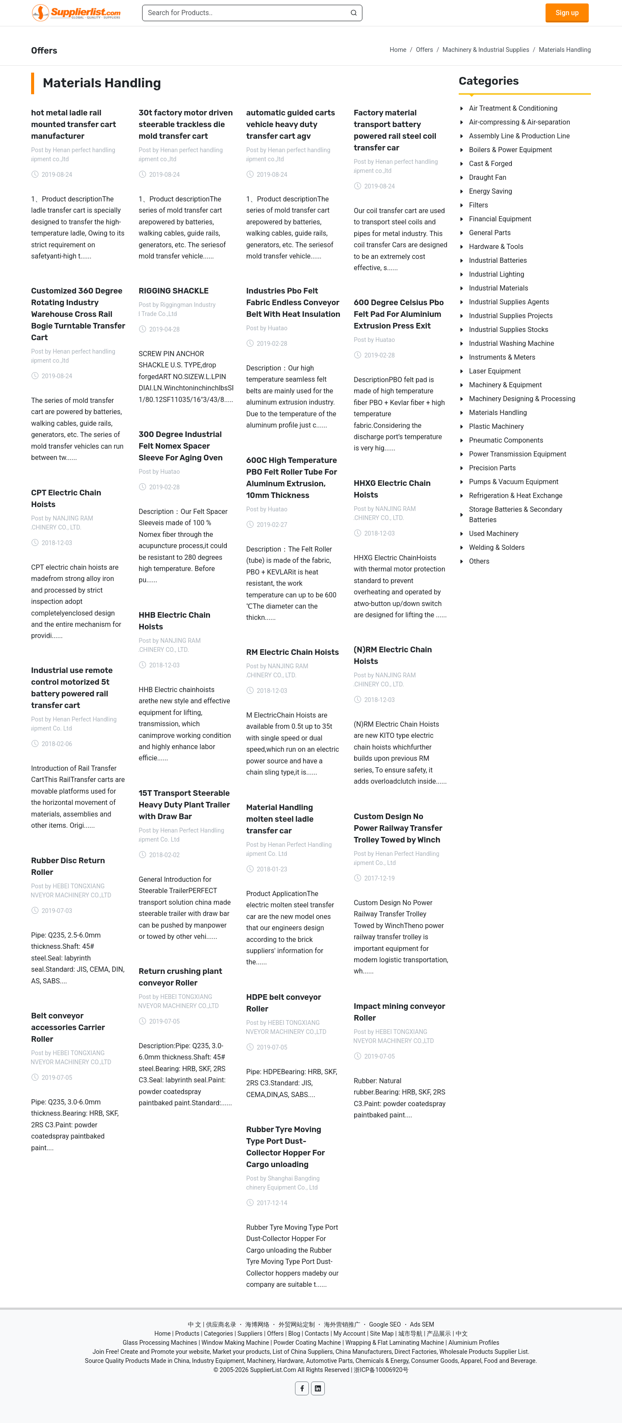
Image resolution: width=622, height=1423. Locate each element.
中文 (462, 1333)
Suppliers (250, 1333)
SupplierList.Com (273, 1369)
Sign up (567, 13)
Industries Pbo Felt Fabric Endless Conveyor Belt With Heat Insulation (293, 302)
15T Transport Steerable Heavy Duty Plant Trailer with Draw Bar (184, 804)
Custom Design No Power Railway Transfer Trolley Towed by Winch (398, 827)
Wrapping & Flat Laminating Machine (395, 1342)
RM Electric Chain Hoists (292, 652)
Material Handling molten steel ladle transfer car (280, 818)
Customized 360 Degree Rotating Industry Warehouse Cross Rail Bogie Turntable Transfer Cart (78, 314)
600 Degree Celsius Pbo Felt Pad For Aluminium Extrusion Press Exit (399, 314)
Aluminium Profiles (473, 1342)
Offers (424, 50)
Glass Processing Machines (160, 1342)
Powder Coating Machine (307, 1342)
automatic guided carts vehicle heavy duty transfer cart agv (290, 124)
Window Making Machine (235, 1342)
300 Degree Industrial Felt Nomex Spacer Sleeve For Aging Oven (181, 446)
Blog (294, 1333)
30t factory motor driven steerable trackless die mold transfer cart (186, 124)
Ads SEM (422, 1324)
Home (398, 50)
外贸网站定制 (297, 1324)
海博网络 (257, 1324)
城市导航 (410, 1333)
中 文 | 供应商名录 (212, 1324)
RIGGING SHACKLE (174, 291)
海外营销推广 (342, 1324)
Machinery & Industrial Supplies (486, 50)
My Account (349, 1333)
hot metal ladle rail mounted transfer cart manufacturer (73, 124)
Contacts (317, 1333)
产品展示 (439, 1333)
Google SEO (385, 1324)
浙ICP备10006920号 (381, 1369)
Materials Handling (565, 50)
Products (187, 1333)
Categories (218, 1333)
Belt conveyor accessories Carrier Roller (68, 1027)
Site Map (382, 1333)
